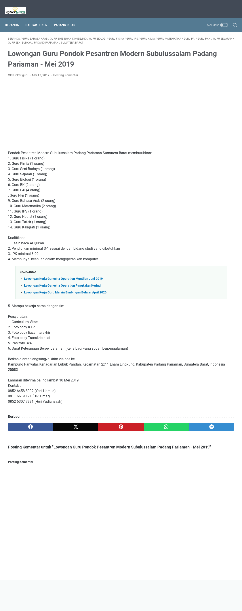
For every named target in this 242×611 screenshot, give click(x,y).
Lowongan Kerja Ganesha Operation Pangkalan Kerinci (62, 285)
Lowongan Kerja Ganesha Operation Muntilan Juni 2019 (63, 278)
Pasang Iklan (68, 17)
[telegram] (144, 426)
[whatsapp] (114, 426)
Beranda (15, 17)
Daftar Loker (39, 17)
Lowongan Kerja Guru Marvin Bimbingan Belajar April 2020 (65, 292)
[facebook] (23, 426)
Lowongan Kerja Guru (127, 604)
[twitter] (53, 426)
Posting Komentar (65, 75)
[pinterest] (83, 426)
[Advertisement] (83, 114)
